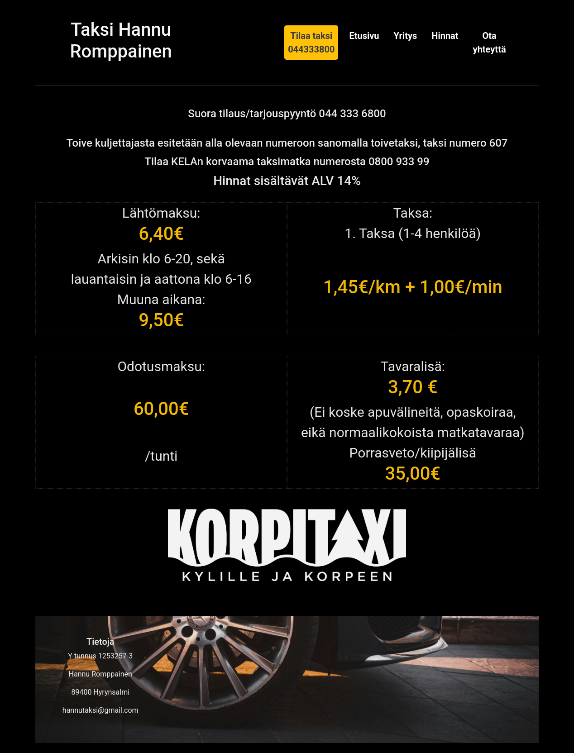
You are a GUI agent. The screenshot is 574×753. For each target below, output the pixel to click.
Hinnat (444, 35)
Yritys (405, 35)
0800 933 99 (399, 161)
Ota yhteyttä (489, 42)
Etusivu (364, 35)
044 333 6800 (352, 113)
